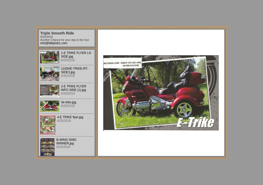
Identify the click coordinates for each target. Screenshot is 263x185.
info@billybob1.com (53, 43)
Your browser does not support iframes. (67, 103)
